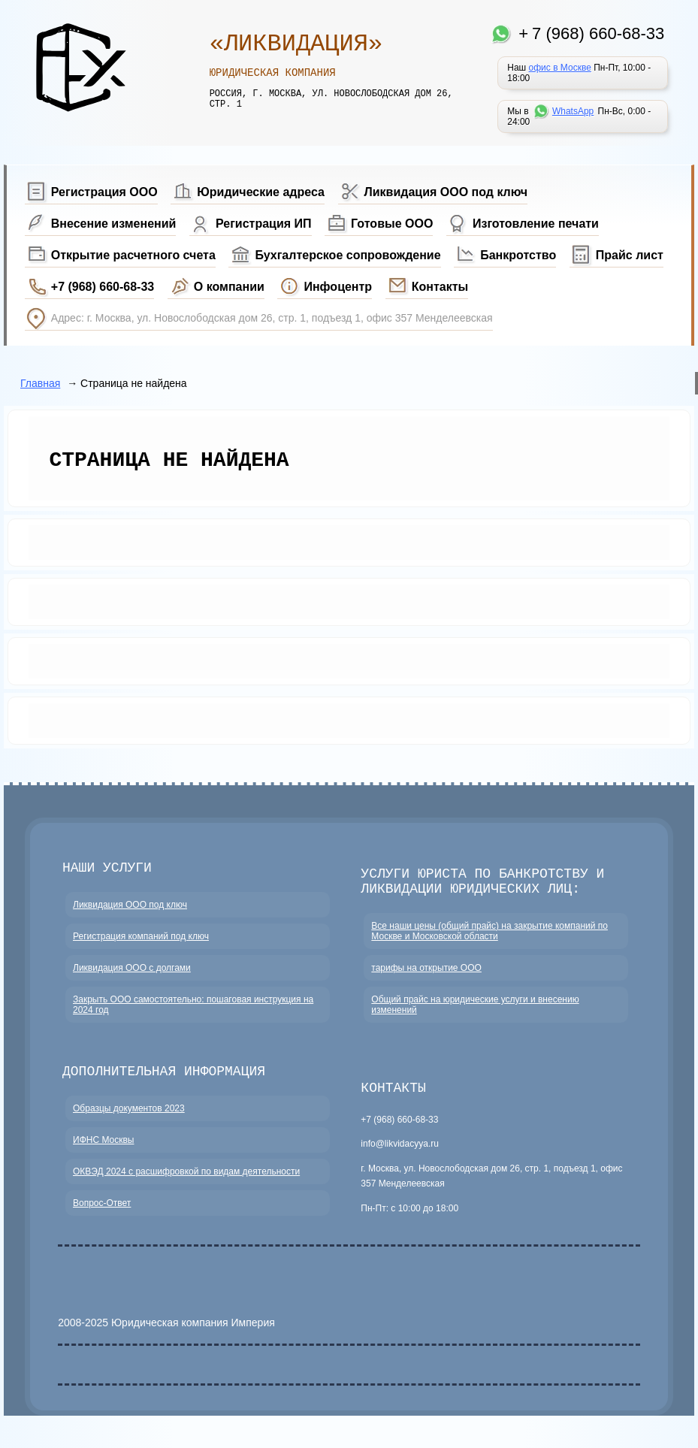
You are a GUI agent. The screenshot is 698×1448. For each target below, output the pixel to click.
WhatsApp (573, 111)
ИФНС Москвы (103, 1151)
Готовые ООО (392, 223)
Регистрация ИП (264, 223)
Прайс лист (629, 255)
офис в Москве (560, 67)
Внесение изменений (114, 223)
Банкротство (518, 255)
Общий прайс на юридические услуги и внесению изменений (475, 1012)
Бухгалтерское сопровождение (347, 255)
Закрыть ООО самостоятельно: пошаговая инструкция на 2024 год (193, 1012)
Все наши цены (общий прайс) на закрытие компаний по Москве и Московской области (489, 939)
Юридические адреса (261, 192)
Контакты (440, 286)
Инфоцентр (338, 286)
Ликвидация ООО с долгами (132, 976)
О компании (229, 286)
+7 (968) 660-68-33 (102, 286)
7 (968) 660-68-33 (598, 33)
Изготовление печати (536, 223)
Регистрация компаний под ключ (141, 944)
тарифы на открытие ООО (426, 976)
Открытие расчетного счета (133, 255)
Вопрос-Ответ (102, 1214)
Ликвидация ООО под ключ (446, 192)
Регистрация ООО (104, 192)
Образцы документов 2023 (129, 1119)
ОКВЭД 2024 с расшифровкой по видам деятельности (186, 1182)
